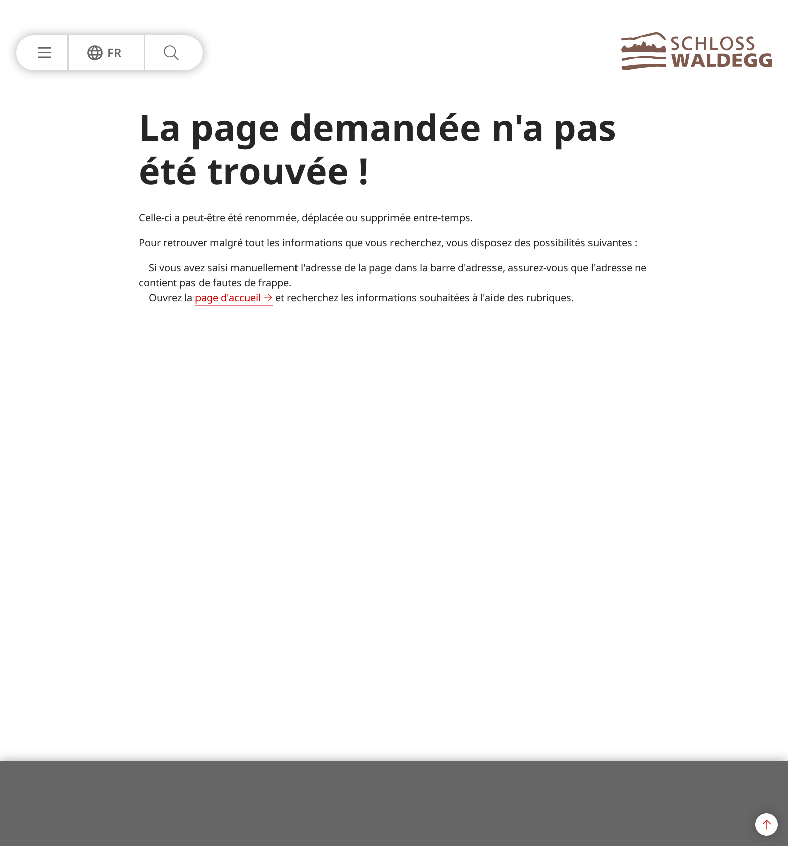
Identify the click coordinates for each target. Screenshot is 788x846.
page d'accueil (228, 297)
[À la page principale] (696, 66)
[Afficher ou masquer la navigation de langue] (104, 52)
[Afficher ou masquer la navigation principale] (41, 52)
